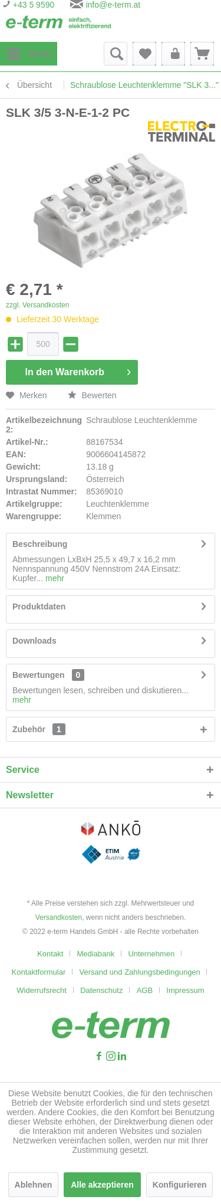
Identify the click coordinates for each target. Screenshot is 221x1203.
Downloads (34, 640)
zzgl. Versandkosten (37, 305)
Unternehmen (151, 953)
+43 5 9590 (32, 4)
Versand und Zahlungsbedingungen (140, 972)
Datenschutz (101, 990)
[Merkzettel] (144, 53)
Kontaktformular (39, 972)
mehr (53, 578)
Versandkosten (58, 917)
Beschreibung (39, 544)
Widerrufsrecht (42, 990)
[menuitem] (28, 53)
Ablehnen (33, 1184)
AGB (145, 990)
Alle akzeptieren (102, 1184)
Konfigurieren (180, 1184)
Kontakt (50, 953)
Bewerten (92, 395)
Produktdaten (38, 606)
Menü (29, 51)
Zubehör (38, 729)
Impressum (185, 990)
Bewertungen (38, 675)
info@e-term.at (112, 4)
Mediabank (96, 953)
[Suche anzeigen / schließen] (115, 53)
